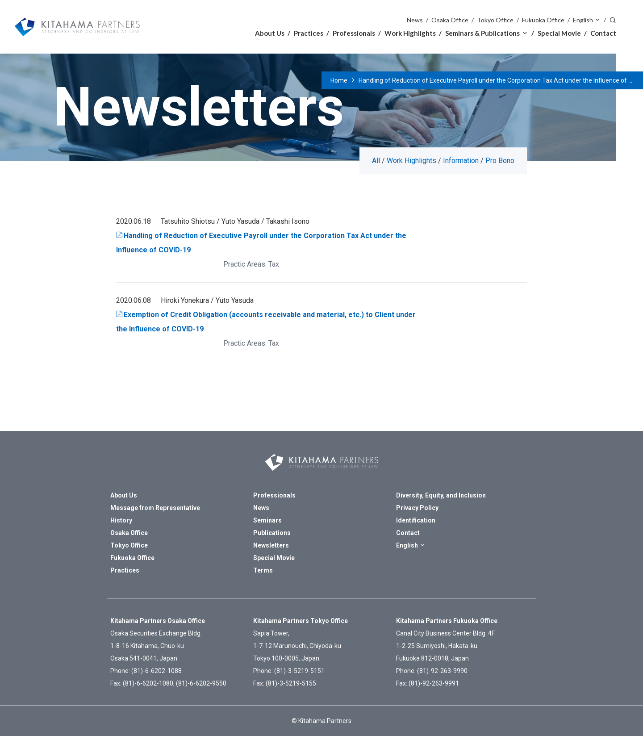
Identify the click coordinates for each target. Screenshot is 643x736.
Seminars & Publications (482, 33)
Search (612, 19)
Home (338, 80)
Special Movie (559, 33)
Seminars (267, 520)
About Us (269, 33)
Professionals (354, 33)
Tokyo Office (495, 20)
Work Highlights (410, 33)
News (415, 20)
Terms (263, 570)
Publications (272, 532)
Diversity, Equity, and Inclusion (441, 495)
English (583, 20)
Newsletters (271, 545)
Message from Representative (155, 507)
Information (461, 160)
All (376, 160)
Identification (415, 520)
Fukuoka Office (543, 20)
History (121, 520)
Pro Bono (499, 160)
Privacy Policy (417, 507)
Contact (603, 33)
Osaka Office (449, 20)
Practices (308, 33)
